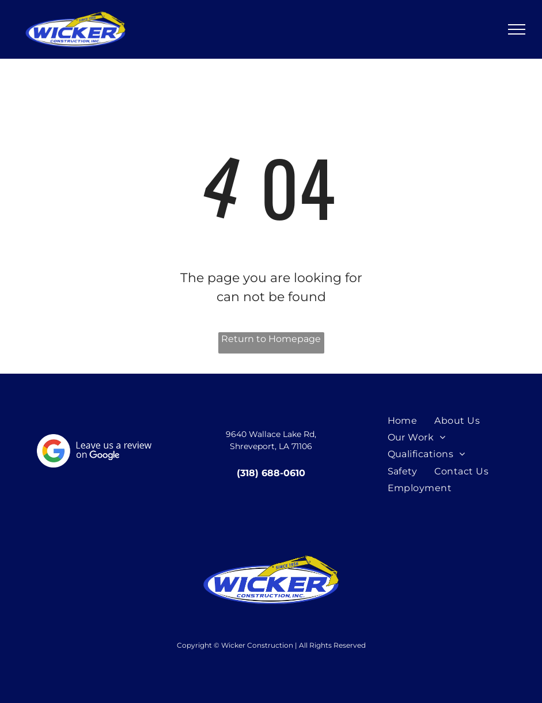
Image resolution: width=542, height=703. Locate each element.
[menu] (517, 29)
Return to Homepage (271, 338)
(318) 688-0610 (271, 473)
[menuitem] (402, 420)
